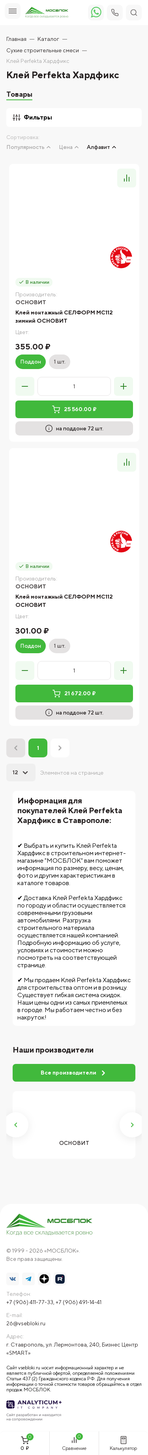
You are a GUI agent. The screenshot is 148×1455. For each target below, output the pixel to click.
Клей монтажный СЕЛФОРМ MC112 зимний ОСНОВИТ (64, 316)
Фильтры (32, 117)
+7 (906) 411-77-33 (29, 1302)
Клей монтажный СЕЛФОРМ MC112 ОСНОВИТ (64, 600)
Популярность (25, 147)
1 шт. (60, 361)
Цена (66, 147)
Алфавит (98, 147)
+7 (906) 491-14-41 (78, 1302)
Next (132, 1124)
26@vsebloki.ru (25, 1323)
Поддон (30, 361)
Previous (15, 1124)
